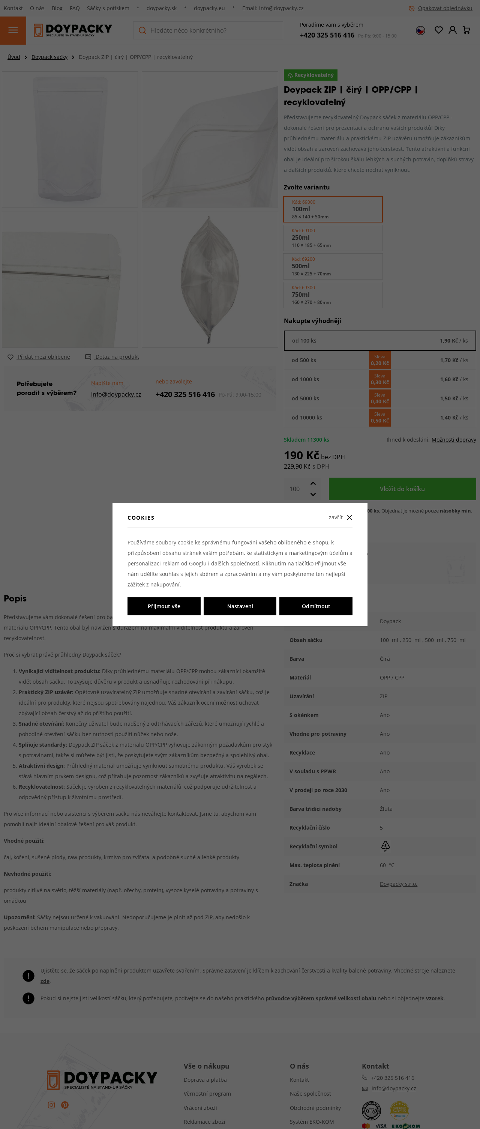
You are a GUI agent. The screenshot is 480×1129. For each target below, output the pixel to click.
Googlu (198, 563)
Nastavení (240, 606)
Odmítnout (316, 606)
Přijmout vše (164, 606)
